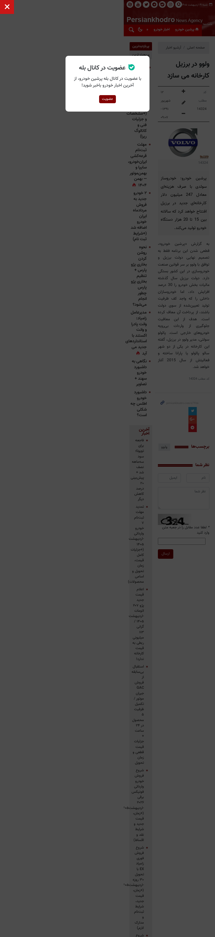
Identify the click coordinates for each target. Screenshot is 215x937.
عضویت (107, 99)
